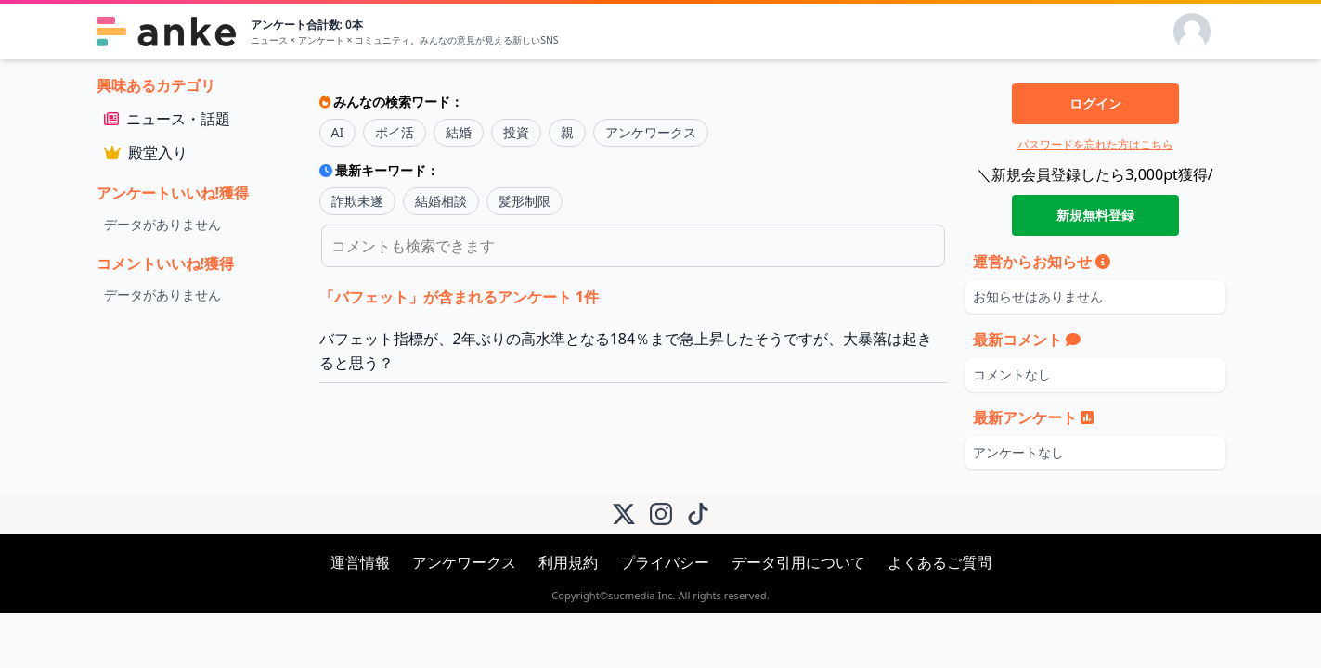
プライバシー (664, 562)
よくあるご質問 (939, 562)
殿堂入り (146, 152)
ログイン (1095, 103)
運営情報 (360, 562)
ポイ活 (394, 132)
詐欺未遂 (357, 201)
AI (337, 132)
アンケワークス (650, 132)
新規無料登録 (1095, 215)
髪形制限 (524, 201)
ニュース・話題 (167, 119)
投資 (516, 132)
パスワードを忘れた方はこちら (1095, 144)
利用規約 (568, 562)
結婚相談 (441, 201)
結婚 (459, 132)
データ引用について (798, 562)
